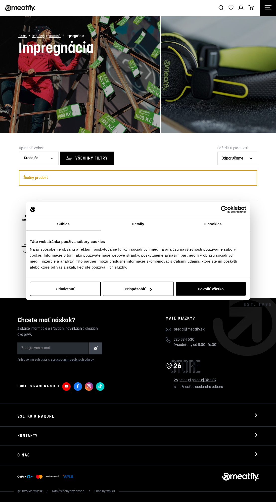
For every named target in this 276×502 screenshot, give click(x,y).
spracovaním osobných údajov (72, 359)
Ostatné (55, 36)
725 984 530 (184, 340)
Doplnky (38, 36)
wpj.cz (110, 491)
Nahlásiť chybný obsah (68, 491)
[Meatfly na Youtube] (66, 386)
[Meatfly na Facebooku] (78, 386)
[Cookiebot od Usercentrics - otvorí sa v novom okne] (224, 209)
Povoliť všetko (211, 289)
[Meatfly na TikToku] (100, 386)
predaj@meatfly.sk (189, 330)
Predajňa (31, 158)
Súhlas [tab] (63, 224)
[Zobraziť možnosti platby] (46, 477)
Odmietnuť (65, 289)
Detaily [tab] (138, 224)
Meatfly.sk (35, 491)
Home (22, 36)
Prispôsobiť (138, 289)
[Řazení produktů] (237, 158)
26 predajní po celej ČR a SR (195, 380)
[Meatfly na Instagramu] (89, 386)
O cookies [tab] (213, 224)
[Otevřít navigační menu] (268, 8)
